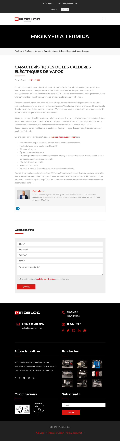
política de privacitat (46, 279)
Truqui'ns (49, 3)
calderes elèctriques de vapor (63, 137)
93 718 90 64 (73, 316)
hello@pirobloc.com (69, 3)
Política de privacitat (55, 433)
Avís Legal (40, 433)
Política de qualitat (74, 433)
